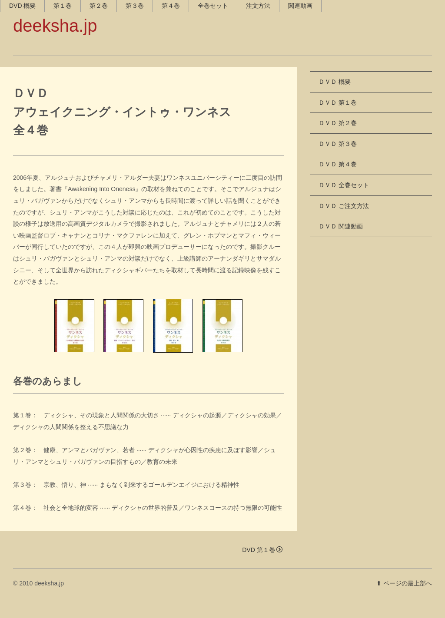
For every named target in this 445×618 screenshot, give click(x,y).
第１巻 (75, 60)
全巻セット (226, 60)
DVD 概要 (35, 60)
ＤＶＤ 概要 (335, 97)
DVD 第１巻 (262, 565)
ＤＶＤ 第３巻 (338, 158)
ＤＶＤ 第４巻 (338, 179)
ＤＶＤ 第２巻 (338, 138)
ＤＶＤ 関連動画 (341, 241)
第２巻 (112, 60)
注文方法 (271, 60)
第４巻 (184, 60)
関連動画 (313, 60)
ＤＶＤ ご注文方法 (344, 221)
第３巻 (148, 60)
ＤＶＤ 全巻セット (344, 200)
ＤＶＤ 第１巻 (338, 117)
